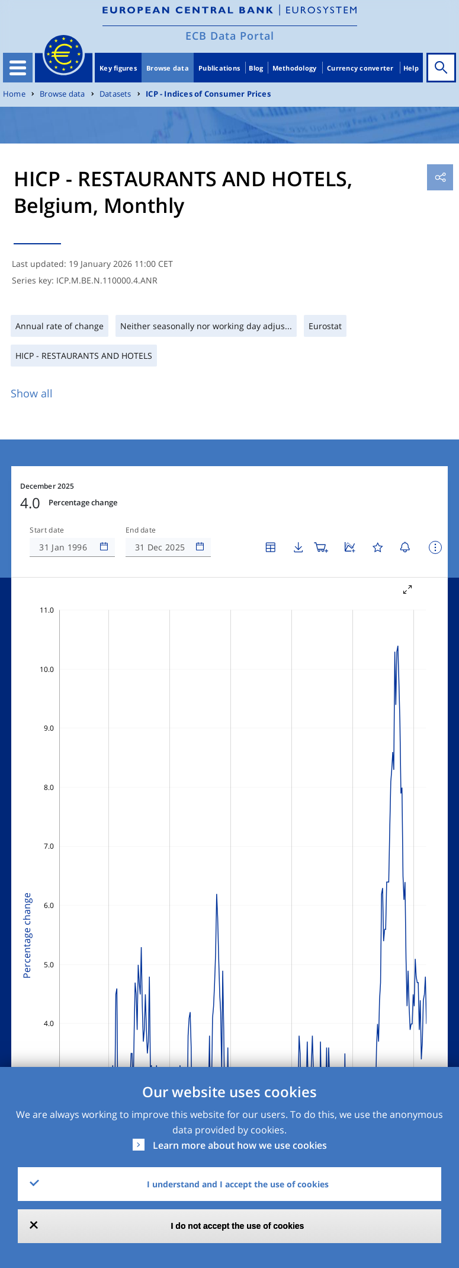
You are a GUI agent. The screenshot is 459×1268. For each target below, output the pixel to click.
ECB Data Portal (229, 35)
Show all (32, 393)
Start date (47, 530)
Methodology (294, 67)
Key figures (118, 67)
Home (14, 94)
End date (141, 530)
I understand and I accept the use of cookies (238, 1184)
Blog (256, 67)
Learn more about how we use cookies (240, 1145)
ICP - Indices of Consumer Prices (208, 94)
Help (411, 67)
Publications (219, 67)
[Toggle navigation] (18, 67)
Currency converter (360, 67)
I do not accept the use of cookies (237, 1226)
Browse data (167, 67)
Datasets (115, 94)
